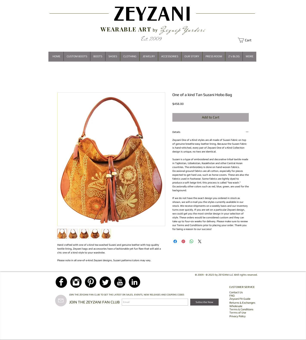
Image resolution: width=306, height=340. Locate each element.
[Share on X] (199, 241)
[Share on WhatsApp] (191, 241)
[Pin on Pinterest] (183, 241)
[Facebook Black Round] (61, 282)
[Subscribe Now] (204, 302)
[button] (247, 40)
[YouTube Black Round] (120, 282)
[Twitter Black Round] (105, 282)
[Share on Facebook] (175, 241)
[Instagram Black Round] (76, 282)
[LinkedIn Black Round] (134, 282)
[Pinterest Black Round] (90, 282)
